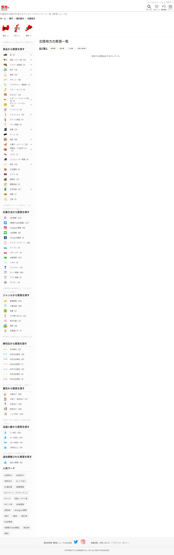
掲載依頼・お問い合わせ (100, 543)
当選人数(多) (81, 48)
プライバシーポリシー (120, 543)
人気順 (70, 48)
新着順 (53, 48)
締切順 (62, 48)
